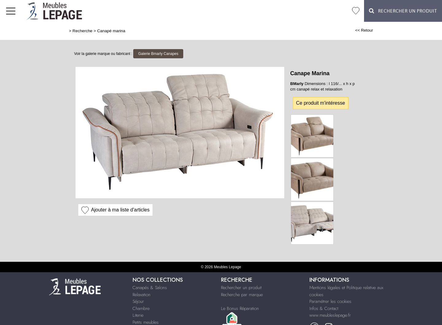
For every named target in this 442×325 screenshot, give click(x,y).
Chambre (141, 308)
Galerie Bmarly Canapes (158, 54)
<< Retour (364, 30)
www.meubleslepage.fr (330, 315)
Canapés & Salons (150, 287)
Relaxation (141, 294)
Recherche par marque (242, 294)
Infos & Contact (323, 308)
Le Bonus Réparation (240, 308)
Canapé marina (111, 31)
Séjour (138, 301)
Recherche (82, 31)
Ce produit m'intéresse (320, 103)
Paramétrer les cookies (330, 301)
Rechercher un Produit (403, 11)
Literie (138, 315)
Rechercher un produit (241, 287)
